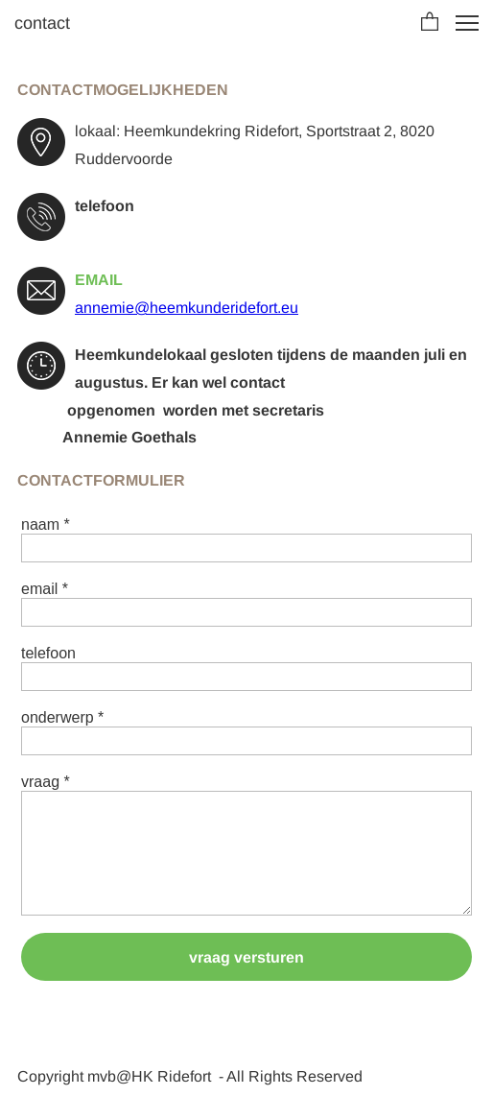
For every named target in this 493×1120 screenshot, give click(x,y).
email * (44, 589)
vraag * (45, 782)
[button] (429, 23)
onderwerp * (62, 717)
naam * (45, 524)
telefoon (48, 653)
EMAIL (99, 280)
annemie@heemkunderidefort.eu (186, 307)
